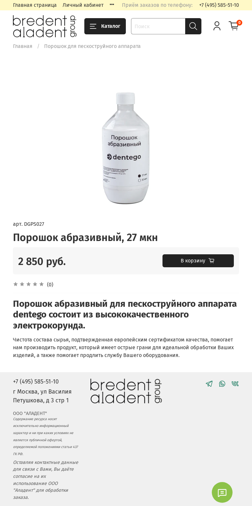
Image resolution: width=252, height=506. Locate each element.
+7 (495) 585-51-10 (219, 5)
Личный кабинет (83, 5)
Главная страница (35, 5)
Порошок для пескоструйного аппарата (92, 46)
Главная (22, 46)
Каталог (105, 26)
